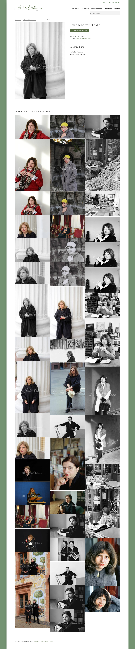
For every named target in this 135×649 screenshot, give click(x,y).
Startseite (18, 20)
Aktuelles (85, 9)
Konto (105, 2)
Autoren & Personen (29, 20)
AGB (51, 641)
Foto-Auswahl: (114, 2)
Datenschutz (45, 641)
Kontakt (117, 9)
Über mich (108, 9)
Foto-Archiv (75, 9)
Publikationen (96, 9)
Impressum (36, 641)
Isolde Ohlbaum (28, 8)
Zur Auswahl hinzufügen (79, 30)
